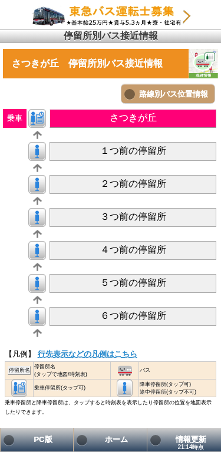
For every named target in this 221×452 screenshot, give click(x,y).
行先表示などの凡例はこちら (87, 353)
